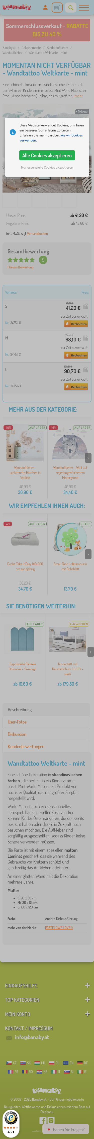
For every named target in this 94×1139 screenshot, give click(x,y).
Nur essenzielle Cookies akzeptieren (47, 167)
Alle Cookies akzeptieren (47, 155)
